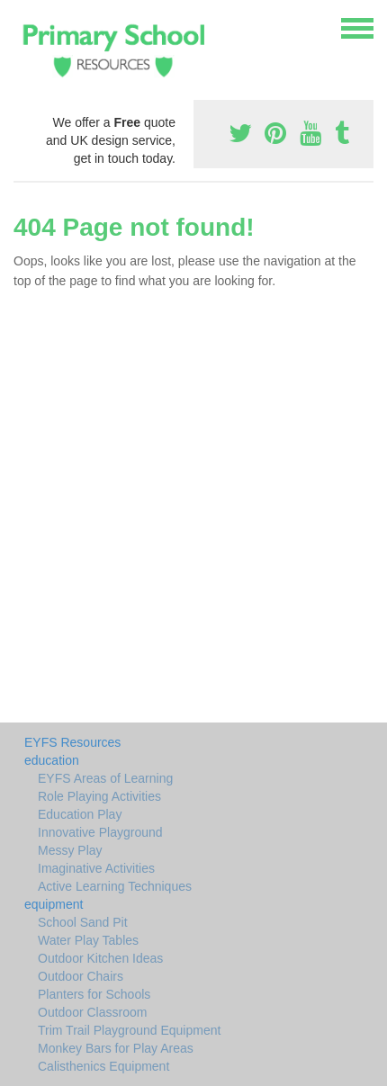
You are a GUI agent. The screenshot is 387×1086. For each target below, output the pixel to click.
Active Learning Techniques (115, 886)
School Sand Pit (83, 922)
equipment (53, 904)
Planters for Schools (94, 994)
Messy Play (70, 850)
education (51, 760)
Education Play (80, 814)
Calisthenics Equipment (103, 1066)
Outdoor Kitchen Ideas (100, 958)
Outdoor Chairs (80, 976)
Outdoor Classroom (92, 1012)
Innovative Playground (100, 832)
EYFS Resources (72, 742)
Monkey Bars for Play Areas (116, 1048)
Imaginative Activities (96, 868)
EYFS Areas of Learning (105, 778)
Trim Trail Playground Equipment (129, 1030)
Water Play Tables (88, 940)
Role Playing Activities (99, 796)
